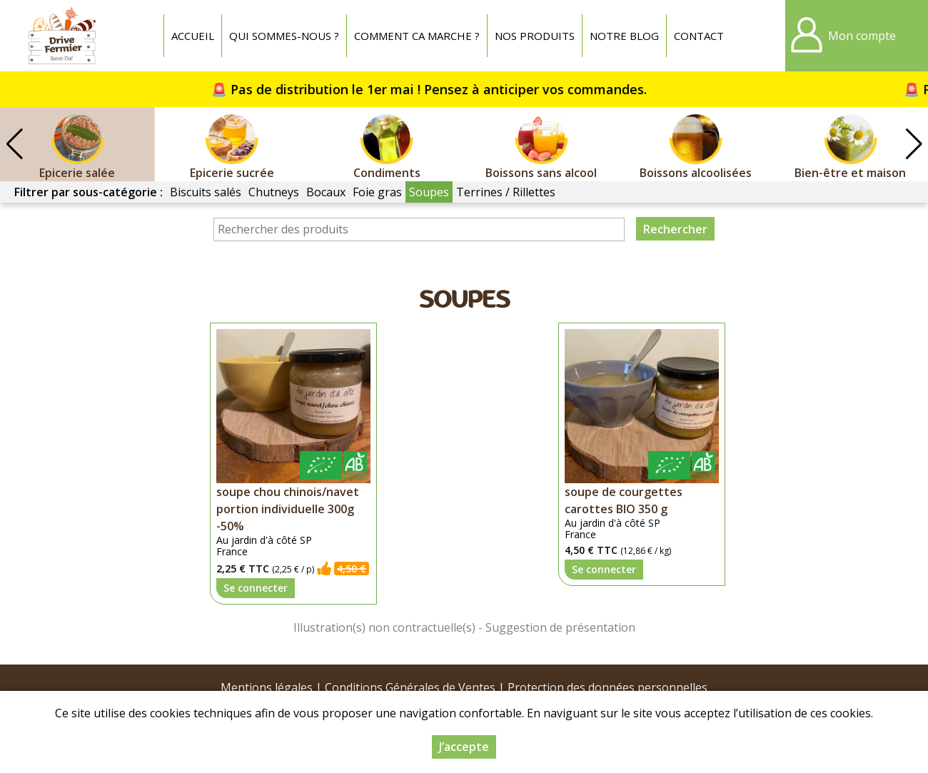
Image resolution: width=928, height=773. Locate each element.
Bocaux (326, 192)
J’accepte (464, 746)
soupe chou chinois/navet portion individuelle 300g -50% (287, 509)
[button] (913, 144)
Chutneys (273, 192)
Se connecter (255, 588)
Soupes (429, 192)
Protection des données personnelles (607, 687)
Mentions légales (267, 687)
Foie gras (377, 192)
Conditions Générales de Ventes (410, 687)
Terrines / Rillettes (505, 192)
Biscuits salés (205, 192)
